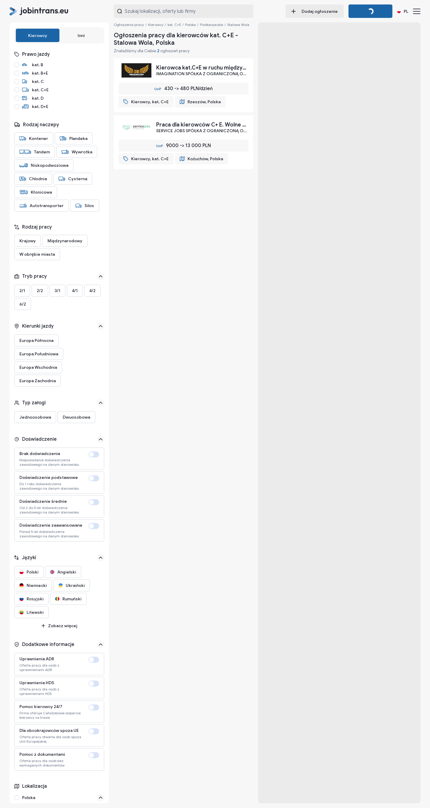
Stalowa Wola (238, 24)
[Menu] (416, 11)
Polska (190, 24)
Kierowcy (37, 35)
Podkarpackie (211, 24)
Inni (81, 35)
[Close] (100, 797)
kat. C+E (174, 24)
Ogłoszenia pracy (129, 24)
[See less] (100, 276)
